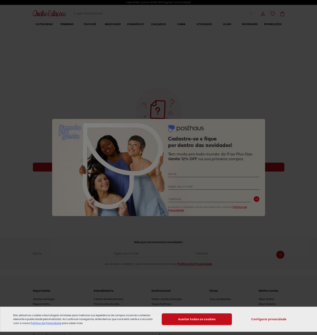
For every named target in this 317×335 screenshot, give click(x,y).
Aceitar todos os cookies (197, 319)
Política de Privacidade (46, 323)
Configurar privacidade (268, 319)
